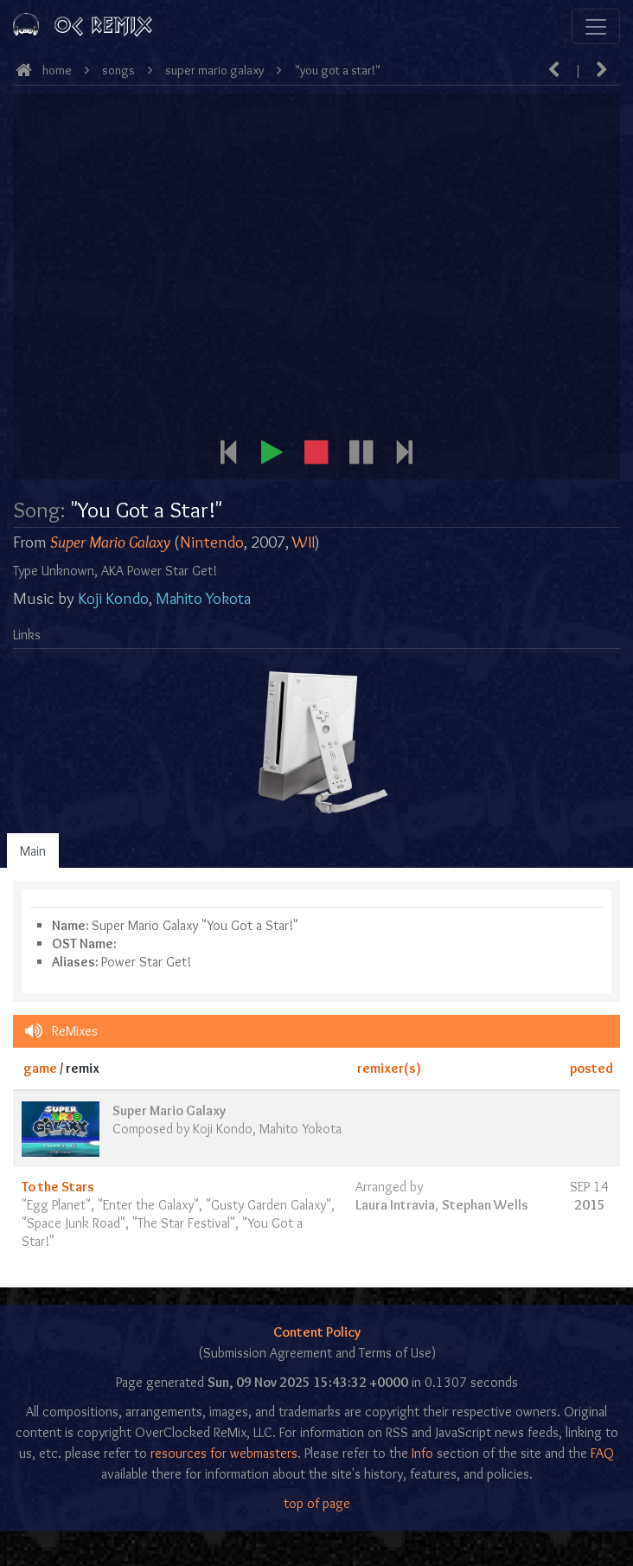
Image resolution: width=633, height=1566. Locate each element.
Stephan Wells (485, 1205)
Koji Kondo (113, 598)
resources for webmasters (223, 1453)
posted (591, 1068)
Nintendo (212, 542)
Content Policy (317, 1332)
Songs (118, 70)
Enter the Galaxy (148, 1205)
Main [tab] (33, 851)
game (40, 1068)
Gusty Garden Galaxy (268, 1205)
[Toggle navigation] (596, 26)
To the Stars (58, 1186)
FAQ (602, 1453)
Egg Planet (56, 1205)
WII (303, 542)
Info (422, 1453)
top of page (317, 1503)
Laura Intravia (395, 1205)
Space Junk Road (73, 1223)
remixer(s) (389, 1068)
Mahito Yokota (203, 598)
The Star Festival (183, 1223)
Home (57, 70)
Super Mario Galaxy (214, 70)
